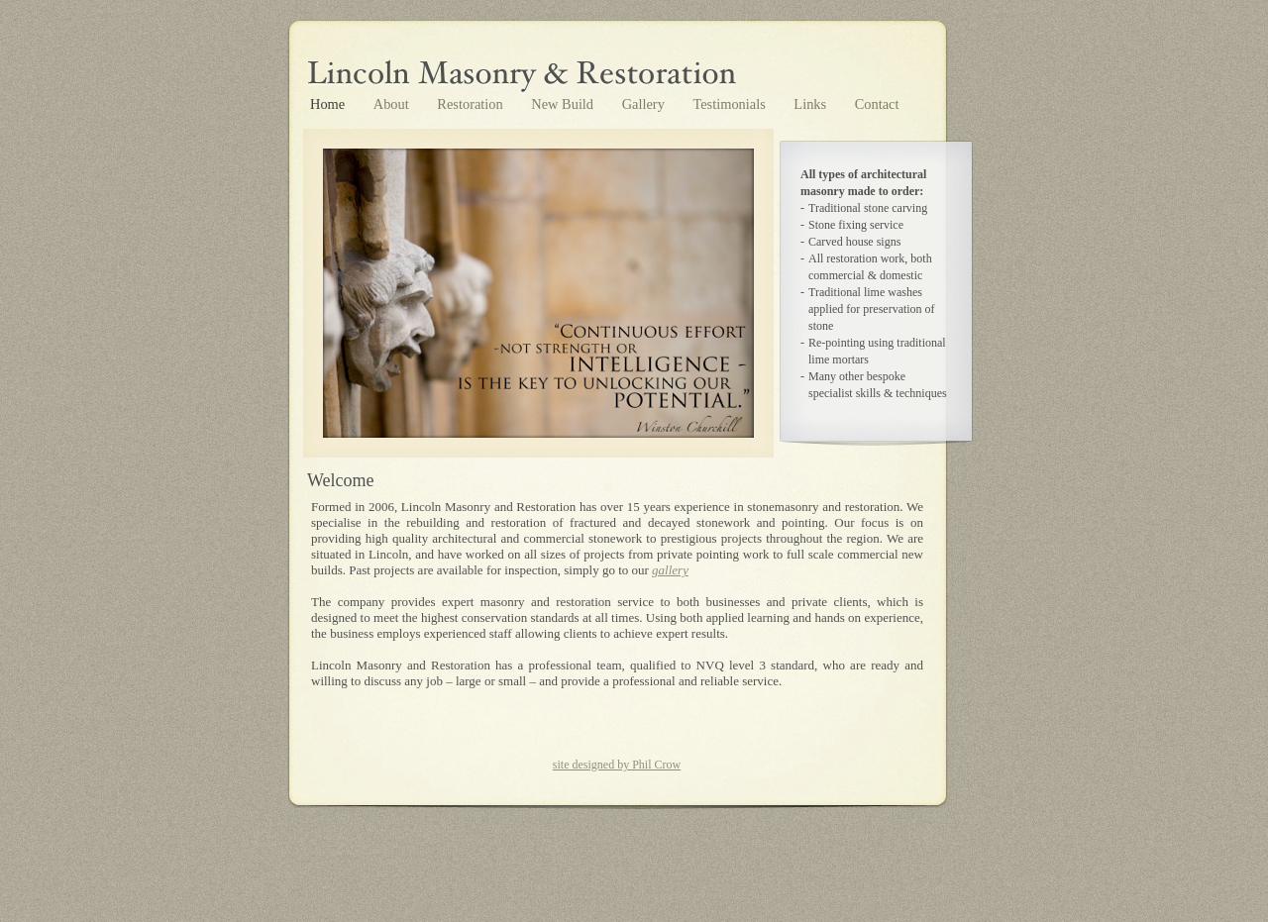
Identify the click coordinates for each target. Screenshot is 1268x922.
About (393, 104)
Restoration (471, 104)
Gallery (645, 104)
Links (811, 104)
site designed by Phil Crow (617, 764)
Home (329, 104)
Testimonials (730, 104)
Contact (877, 104)
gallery (670, 570)
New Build (563, 104)
